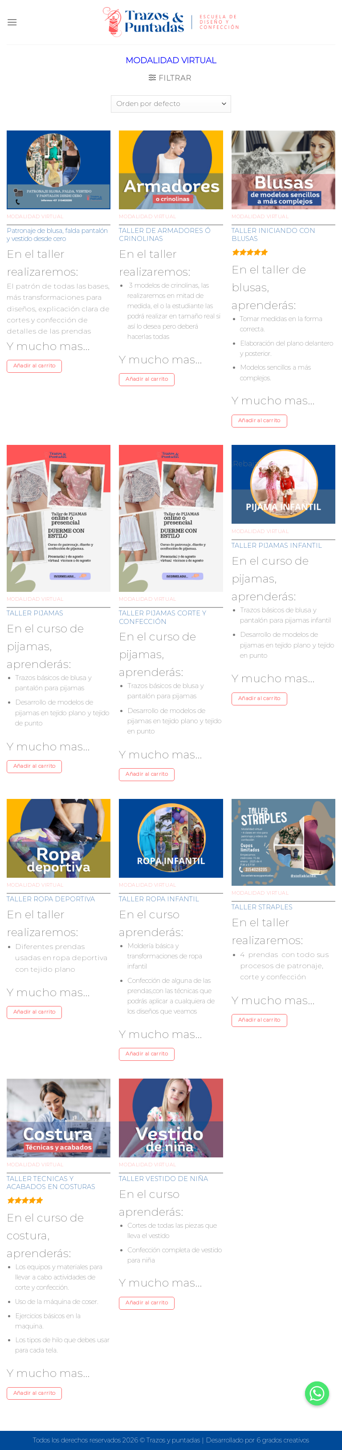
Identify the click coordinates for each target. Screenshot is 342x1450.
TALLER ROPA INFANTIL (159, 899)
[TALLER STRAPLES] (283, 842)
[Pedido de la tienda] (171, 104)
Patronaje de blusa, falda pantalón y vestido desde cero (57, 235)
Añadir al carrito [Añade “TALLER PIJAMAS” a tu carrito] (34, 766)
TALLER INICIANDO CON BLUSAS (273, 235)
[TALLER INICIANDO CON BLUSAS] (283, 169)
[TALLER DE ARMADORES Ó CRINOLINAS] (171, 169)
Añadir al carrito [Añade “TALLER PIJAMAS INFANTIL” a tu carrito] (259, 698)
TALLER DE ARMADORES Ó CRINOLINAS (165, 235)
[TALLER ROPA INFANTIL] (171, 838)
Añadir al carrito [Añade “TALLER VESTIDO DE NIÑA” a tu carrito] (147, 1302)
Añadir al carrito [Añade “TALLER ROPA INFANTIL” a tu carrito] (147, 1054)
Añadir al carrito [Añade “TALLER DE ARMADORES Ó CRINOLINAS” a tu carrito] (147, 379)
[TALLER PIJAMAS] (58, 518)
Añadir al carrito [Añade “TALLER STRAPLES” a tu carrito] (259, 1020)
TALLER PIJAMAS (35, 613)
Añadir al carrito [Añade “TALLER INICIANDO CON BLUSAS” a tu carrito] (259, 420)
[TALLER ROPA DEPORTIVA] (58, 838)
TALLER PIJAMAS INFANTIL (277, 546)
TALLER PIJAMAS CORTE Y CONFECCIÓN (162, 617)
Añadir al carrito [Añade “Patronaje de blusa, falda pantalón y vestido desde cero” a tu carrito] (34, 365)
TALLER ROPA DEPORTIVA (51, 899)
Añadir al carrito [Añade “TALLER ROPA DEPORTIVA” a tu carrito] (34, 1012)
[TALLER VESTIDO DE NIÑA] (171, 1118)
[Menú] (12, 22)
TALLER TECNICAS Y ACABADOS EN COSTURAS (51, 1183)
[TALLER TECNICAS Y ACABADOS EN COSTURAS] (58, 1118)
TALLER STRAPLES (262, 907)
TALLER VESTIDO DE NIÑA (163, 1179)
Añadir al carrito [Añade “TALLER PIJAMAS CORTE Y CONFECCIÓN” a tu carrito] (147, 774)
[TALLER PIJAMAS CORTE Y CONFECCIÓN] (171, 518)
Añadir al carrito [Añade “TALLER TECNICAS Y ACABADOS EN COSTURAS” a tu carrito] (34, 1393)
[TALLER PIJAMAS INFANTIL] (283, 484)
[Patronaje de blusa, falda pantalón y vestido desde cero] (58, 169)
